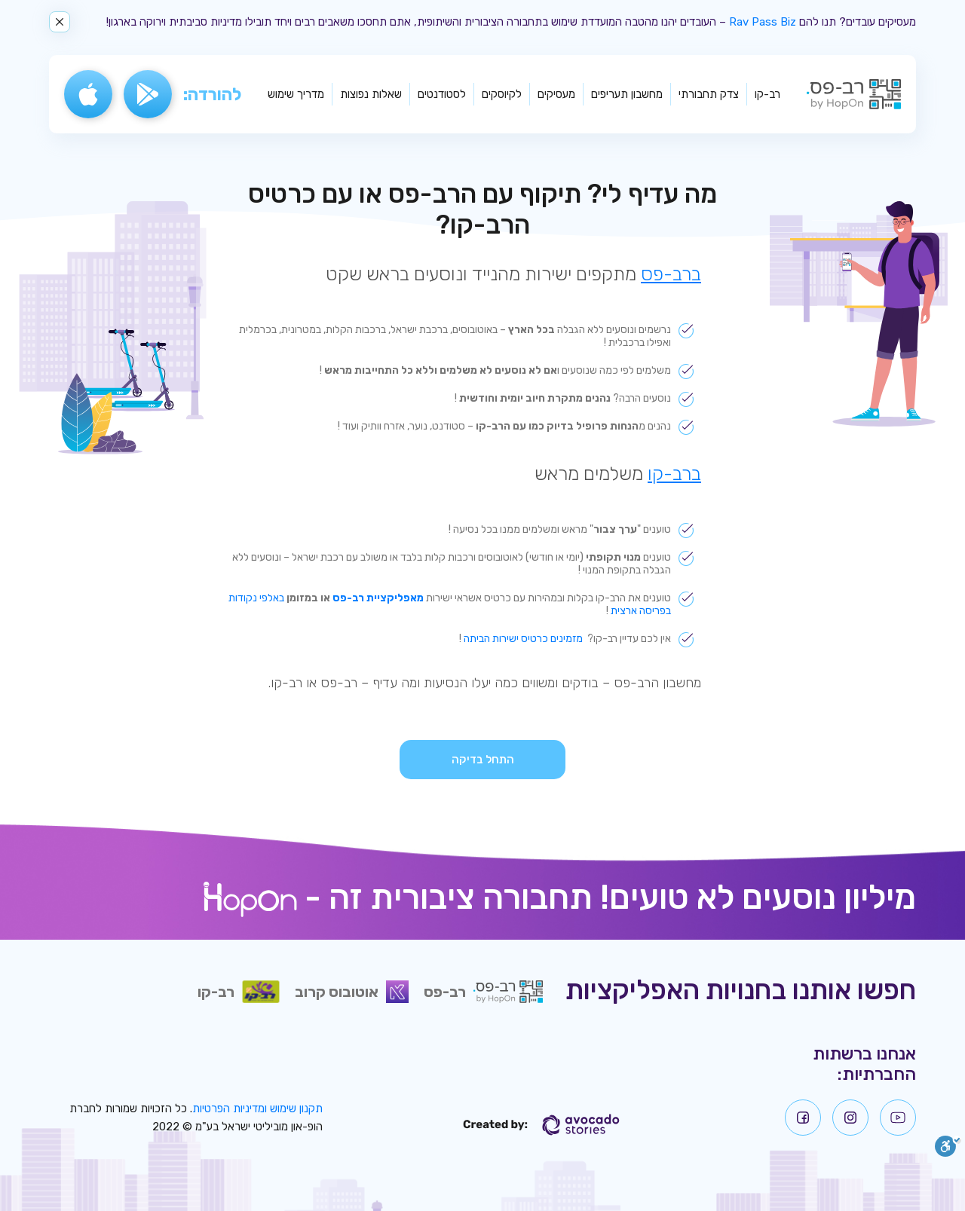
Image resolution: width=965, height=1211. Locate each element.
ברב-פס (671, 274)
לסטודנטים (442, 94)
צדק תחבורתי (709, 94)
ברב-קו (674, 474)
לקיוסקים (502, 94)
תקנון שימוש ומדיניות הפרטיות (257, 1108)
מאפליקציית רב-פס (378, 598)
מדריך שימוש (296, 94)
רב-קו (767, 94)
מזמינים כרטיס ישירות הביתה (523, 638)
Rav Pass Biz (762, 22)
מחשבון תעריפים (627, 94)
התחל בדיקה (483, 759)
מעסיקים (556, 94)
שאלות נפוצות (371, 94)
